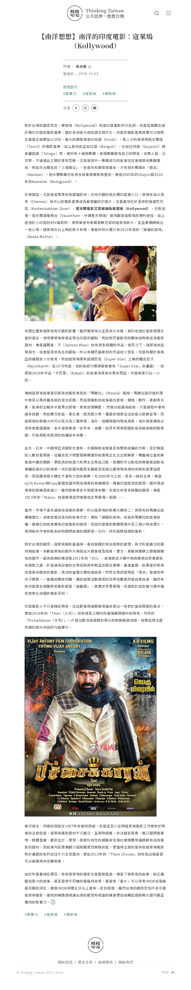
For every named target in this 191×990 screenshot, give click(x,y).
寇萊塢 (90, 93)
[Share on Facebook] (76, 107)
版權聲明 (105, 962)
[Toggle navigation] (168, 13)
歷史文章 (85, 962)
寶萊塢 (110, 93)
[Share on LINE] (94, 107)
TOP (168, 972)
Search (156, 13)
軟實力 (70, 93)
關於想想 (65, 962)
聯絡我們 (125, 962)
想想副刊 (70, 87)
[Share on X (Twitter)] (85, 107)
